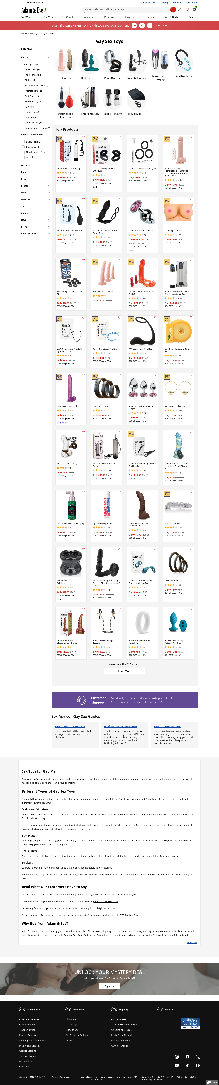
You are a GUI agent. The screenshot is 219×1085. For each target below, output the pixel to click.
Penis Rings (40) (33, 74)
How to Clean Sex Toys (167, 726)
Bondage (109, 17)
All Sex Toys (71, 1024)
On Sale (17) (32, 157)
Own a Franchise (119, 1045)
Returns (177, 2)
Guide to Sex (71, 1029)
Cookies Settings (27, 1051)
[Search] (129, 10)
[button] (124, 671)
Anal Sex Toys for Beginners (120, 726)
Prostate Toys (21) (34, 90)
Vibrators (89, 17)
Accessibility (25, 1061)
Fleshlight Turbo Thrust (105, 908)
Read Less (192, 942)
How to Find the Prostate (70, 726)
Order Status (148, 2)
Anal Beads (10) (32, 117)
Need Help (74, 1009)
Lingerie (129, 17)
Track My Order (27, 1029)
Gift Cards (24, 1066)
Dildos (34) (30, 80)
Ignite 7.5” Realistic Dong (126, 915)
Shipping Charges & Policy (32, 1040)
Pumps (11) (30, 106)
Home (24, 33)
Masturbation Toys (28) (36, 85)
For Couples (68, 17)
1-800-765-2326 (36, 2)
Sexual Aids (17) (33, 101)
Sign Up (109, 986)
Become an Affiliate (121, 1040)
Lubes (150, 17)
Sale (191, 17)
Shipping (164, 2)
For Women (27, 17)
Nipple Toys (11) (33, 112)
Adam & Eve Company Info (124, 1024)
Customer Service (28, 1024)
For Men (48, 17)
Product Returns (27, 1035)
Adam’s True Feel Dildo (106, 901)
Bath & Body (171, 17)
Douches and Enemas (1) (37, 128)
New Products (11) (35, 152)
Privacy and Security (29, 1045)
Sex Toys (34, 33)
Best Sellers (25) (34, 141)
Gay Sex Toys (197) (33, 69)
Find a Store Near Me (122, 1035)
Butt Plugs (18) (32, 96)
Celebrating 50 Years (121, 1029)
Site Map (69, 1040)
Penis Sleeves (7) (33, 122)
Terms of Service (27, 1056)
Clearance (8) (32, 146)
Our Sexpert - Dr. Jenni (77, 1035)
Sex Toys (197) (31, 64)
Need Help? (192, 2)
